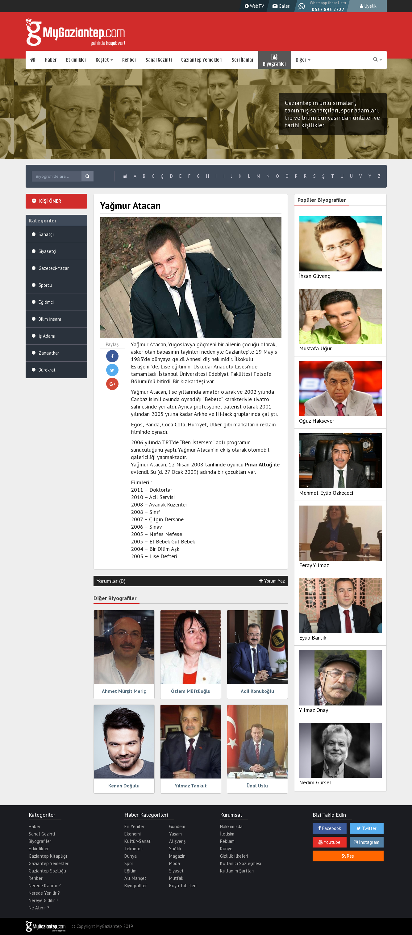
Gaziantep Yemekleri (202, 60)
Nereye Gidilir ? (43, 900)
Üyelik (368, 6)
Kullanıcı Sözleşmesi (240, 863)
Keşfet (104, 60)
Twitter (366, 828)
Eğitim (130, 871)
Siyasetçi (47, 251)
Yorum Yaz (272, 581)
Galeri (280, 6)
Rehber (129, 60)
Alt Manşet (135, 878)
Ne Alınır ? (39, 908)
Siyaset (176, 871)
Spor (128, 863)
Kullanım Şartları (237, 871)
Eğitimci (46, 302)
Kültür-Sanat (137, 841)
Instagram (366, 842)
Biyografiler (274, 60)
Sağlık (175, 849)
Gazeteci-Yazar (54, 268)
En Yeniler (134, 826)
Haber (51, 60)
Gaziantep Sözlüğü (47, 871)
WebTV (253, 6)
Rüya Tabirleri (183, 885)
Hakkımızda (231, 826)
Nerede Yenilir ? (44, 893)
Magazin (177, 856)
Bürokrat (47, 370)
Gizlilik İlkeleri (234, 856)
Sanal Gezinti (159, 60)
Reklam (227, 841)
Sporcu (45, 285)
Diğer (303, 60)
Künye (226, 849)
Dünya (130, 856)
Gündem (177, 826)
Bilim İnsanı (50, 319)
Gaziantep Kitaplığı (48, 856)
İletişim (227, 834)
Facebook (329, 828)
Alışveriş (177, 841)
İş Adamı (47, 336)
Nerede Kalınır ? (45, 885)
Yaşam (175, 834)
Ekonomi (132, 834)
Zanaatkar (49, 353)
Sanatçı (46, 234)
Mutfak (176, 878)
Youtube (329, 842)
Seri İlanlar (243, 60)
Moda (174, 863)
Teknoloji (133, 849)
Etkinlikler (76, 60)
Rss (348, 856)
